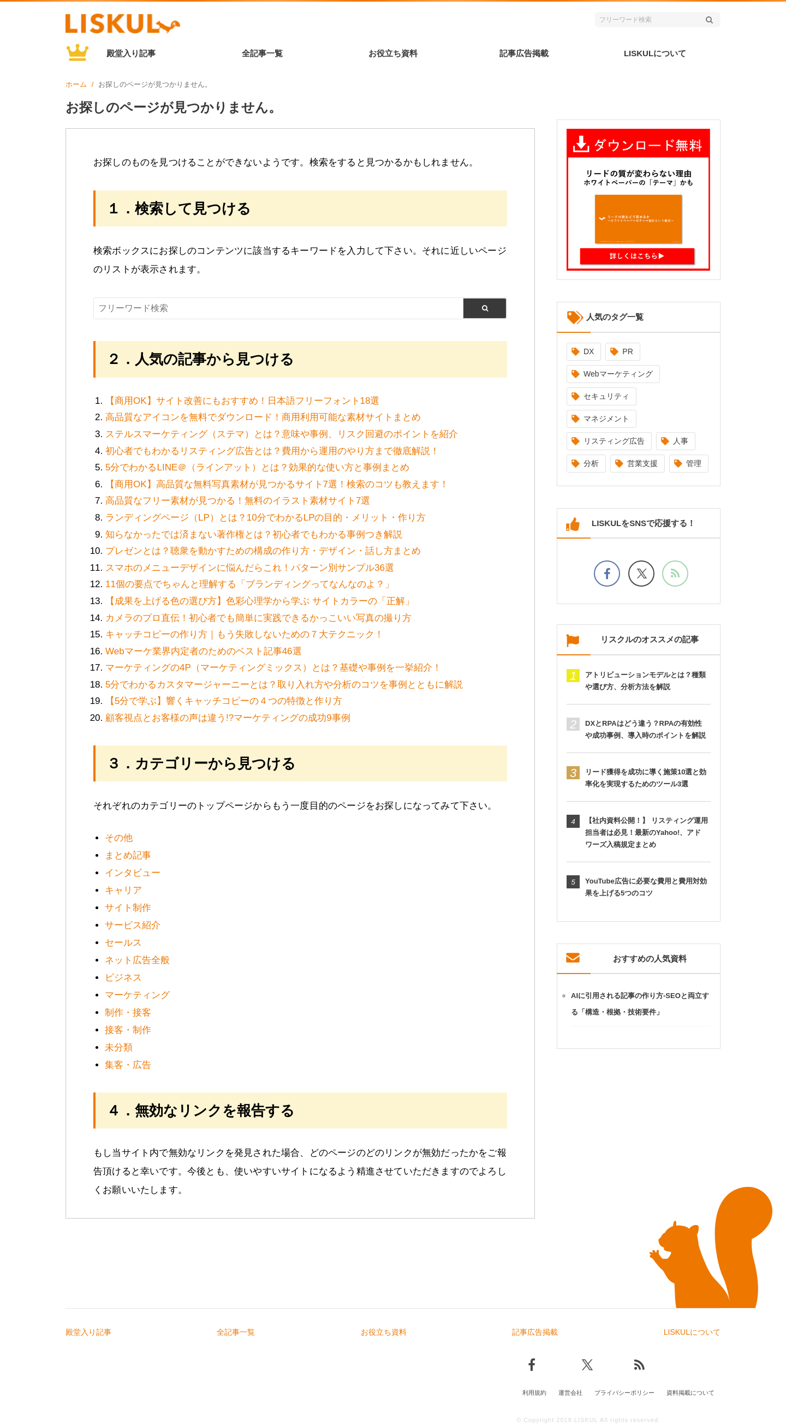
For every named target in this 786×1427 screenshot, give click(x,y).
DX (588, 351)
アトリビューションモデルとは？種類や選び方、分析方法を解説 (645, 681)
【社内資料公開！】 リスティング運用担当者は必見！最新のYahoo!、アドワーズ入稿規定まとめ (646, 832)
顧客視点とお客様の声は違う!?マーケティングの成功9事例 (227, 718)
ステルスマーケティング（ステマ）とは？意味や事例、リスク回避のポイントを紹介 (281, 434)
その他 (119, 838)
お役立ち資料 (393, 53)
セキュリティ (606, 396)
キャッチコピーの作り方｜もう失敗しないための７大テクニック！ (244, 634)
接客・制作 (128, 1030)
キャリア (123, 890)
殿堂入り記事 (131, 53)
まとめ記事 (128, 855)
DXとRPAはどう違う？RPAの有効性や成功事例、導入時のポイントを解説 (645, 729)
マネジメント (606, 418)
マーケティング (137, 995)
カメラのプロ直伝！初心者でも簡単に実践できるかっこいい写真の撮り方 (258, 618)
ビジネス (123, 977)
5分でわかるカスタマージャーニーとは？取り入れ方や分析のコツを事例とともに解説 (284, 684)
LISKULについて (655, 53)
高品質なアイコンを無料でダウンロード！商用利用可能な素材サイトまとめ (263, 417)
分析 (591, 463)
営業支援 (642, 463)
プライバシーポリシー (624, 1392)
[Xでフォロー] (641, 573)
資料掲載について (690, 1392)
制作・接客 (128, 1012)
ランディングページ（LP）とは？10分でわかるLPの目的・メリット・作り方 (265, 517)
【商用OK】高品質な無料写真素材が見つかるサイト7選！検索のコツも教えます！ (277, 484)
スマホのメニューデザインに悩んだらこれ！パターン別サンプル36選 (249, 568)
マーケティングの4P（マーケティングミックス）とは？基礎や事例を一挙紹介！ (273, 667)
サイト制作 (128, 908)
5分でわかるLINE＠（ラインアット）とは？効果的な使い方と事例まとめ (257, 467)
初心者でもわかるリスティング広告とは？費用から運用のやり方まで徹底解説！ (272, 451)
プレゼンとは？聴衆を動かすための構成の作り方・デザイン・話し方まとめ (263, 551)
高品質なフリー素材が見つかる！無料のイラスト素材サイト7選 (237, 500)
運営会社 (570, 1392)
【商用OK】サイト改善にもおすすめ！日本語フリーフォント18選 (242, 401)
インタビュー (132, 873)
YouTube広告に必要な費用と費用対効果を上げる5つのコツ (646, 887)
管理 (693, 463)
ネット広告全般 (137, 960)
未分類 (119, 1047)
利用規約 (534, 1392)
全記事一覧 (262, 53)
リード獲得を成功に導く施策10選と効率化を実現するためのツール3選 (645, 778)
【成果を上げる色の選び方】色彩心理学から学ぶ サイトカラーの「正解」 (259, 601)
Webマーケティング (618, 373)
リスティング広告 (614, 441)
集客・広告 (128, 1065)
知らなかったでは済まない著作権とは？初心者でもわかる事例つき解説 (253, 534)
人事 (680, 441)
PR (627, 351)
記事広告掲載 (524, 53)
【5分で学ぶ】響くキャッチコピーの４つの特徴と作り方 (223, 701)
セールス (123, 943)
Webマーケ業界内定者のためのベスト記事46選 (203, 651)
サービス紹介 (132, 925)
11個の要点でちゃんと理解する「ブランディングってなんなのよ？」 (249, 584)
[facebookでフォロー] (607, 573)
